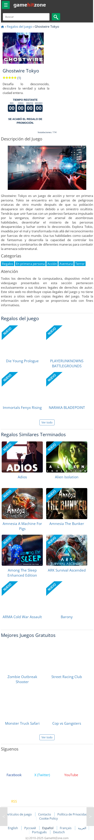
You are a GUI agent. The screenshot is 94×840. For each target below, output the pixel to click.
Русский (30, 828)
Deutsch (59, 832)
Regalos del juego (19, 26)
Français (66, 828)
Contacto (44, 814)
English (13, 828)
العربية (82, 828)
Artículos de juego (19, 814)
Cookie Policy (48, 818)
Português (39, 832)
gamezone (29, 5)
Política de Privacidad (72, 814)
